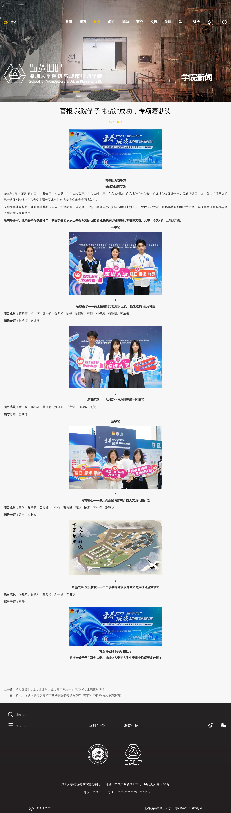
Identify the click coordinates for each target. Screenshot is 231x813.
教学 (125, 22)
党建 (168, 22)
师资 (111, 22)
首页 (68, 22)
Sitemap (15, 725)
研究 (139, 22)
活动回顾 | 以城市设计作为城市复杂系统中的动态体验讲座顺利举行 (54, 689)
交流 (153, 22)
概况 (83, 22)
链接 (196, 22)
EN (13, 23)
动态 (97, 22)
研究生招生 (132, 726)
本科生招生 (98, 726)
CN (6, 23)
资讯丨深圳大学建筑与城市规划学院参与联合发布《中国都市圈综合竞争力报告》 (63, 695)
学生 (182, 22)
